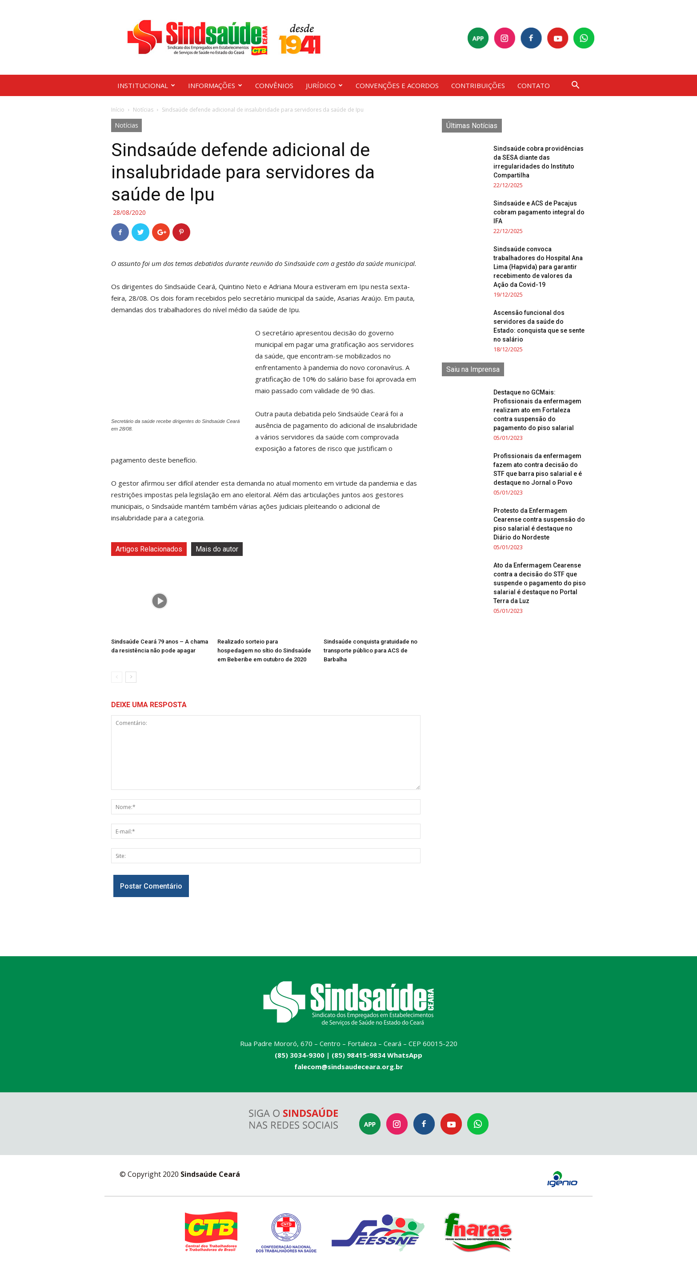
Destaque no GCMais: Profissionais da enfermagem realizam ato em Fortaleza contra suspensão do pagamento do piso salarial (537, 410)
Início (117, 109)
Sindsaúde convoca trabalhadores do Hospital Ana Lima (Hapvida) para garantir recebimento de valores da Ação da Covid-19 (538, 267)
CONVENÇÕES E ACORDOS (397, 85)
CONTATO (533, 85)
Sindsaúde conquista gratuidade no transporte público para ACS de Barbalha (370, 650)
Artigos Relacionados (149, 549)
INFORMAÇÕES (215, 85)
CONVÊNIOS (274, 85)
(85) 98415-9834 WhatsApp (377, 1055)
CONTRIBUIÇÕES (478, 85)
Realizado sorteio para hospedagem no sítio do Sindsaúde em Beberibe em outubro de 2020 (264, 650)
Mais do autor (217, 549)
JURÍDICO (324, 85)
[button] (575, 86)
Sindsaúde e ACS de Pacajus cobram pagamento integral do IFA (539, 212)
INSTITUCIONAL (146, 85)
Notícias (143, 109)
